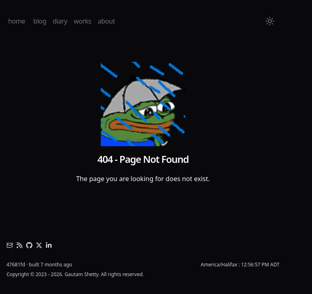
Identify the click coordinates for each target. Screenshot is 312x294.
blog (39, 21)
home (16, 21)
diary (60, 21)
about (106, 21)
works (82, 21)
